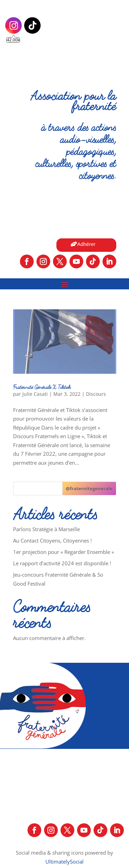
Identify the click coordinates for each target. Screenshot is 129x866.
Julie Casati (35, 394)
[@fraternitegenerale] (89, 488)
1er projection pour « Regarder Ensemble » (63, 551)
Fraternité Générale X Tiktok (42, 386)
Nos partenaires (50, 844)
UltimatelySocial (64, 861)
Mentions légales (64, 813)
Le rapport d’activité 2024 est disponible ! (62, 563)
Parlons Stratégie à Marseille (46, 529)
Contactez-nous (100, 844)
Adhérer (86, 244)
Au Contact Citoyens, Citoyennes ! (52, 540)
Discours (96, 394)
